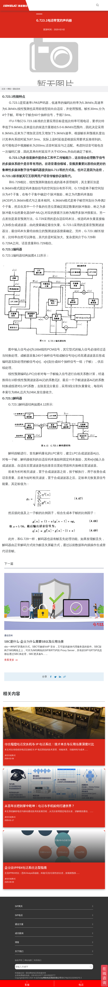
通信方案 (54, 924)
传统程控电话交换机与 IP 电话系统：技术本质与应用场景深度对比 (49, 744)
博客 (9, 89)
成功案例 (54, 933)
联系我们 (37, 960)
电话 (81, 983)
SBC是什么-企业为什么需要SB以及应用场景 (34, 641)
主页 (3, 89)
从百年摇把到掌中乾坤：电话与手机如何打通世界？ (40, 806)
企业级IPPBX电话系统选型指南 (26, 867)
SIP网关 (54, 906)
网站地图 (28, 960)
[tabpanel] (54, 48)
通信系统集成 (10, 755)
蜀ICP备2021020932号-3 (71, 978)
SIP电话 (54, 915)
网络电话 (46, 978)
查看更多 (10, 660)
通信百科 (16, 89)
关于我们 (54, 951)
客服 (27, 983)
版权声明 (18, 960)
